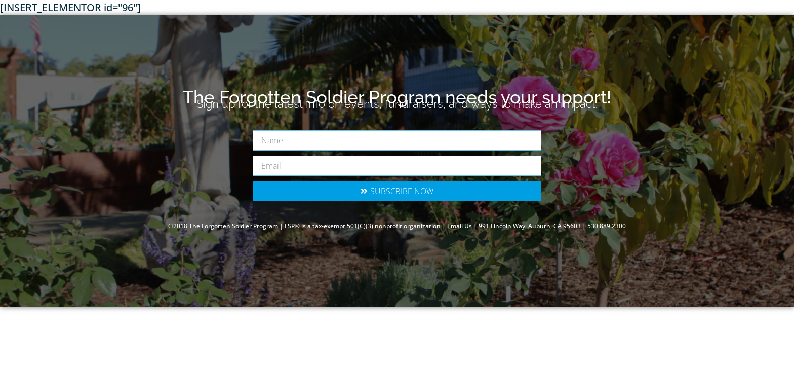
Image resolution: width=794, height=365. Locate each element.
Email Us (459, 226)
